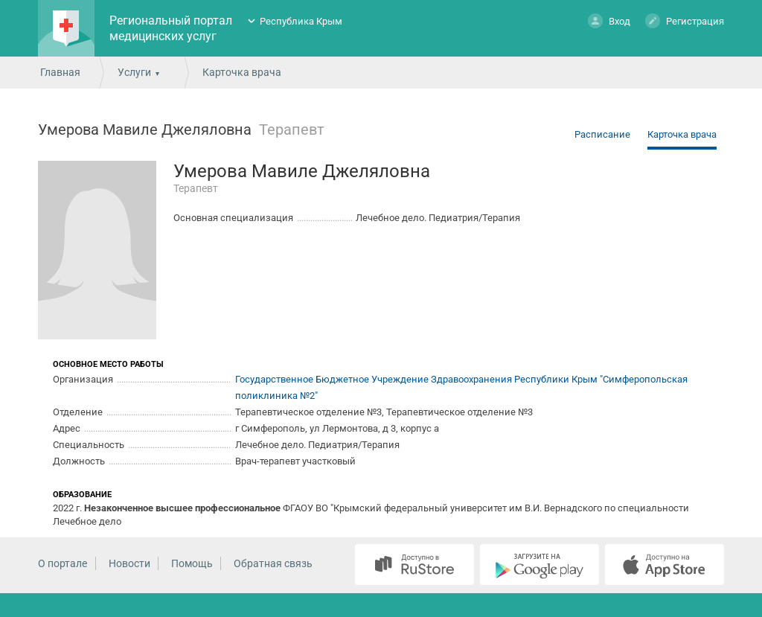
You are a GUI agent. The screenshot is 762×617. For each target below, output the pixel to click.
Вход (609, 20)
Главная (60, 72)
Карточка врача (682, 134)
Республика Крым (301, 21)
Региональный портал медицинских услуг (170, 28)
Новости (129, 563)
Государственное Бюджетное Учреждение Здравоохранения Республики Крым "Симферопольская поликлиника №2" (461, 387)
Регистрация (684, 20)
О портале (62, 563)
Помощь (192, 563)
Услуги (134, 72)
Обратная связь (273, 563)
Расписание (602, 134)
